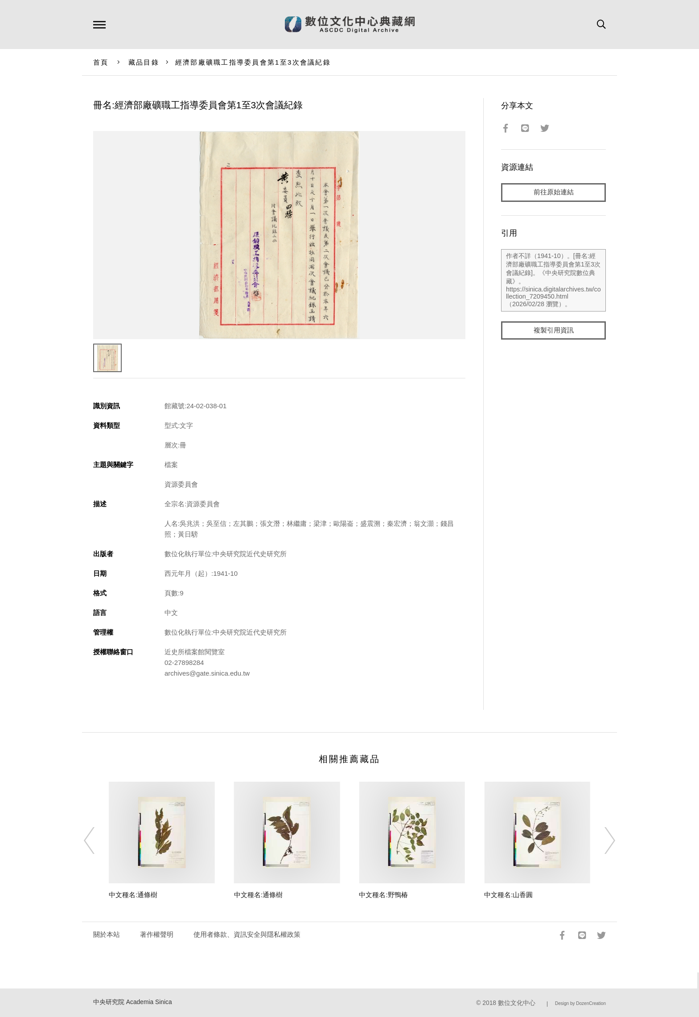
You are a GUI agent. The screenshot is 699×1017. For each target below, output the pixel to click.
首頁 (101, 62)
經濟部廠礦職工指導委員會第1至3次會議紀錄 (253, 62)
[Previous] (97, 840)
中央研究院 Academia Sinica (132, 1002)
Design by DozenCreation (580, 1003)
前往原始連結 (554, 192)
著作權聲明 (156, 934)
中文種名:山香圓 (508, 894)
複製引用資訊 (554, 330)
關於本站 (106, 934)
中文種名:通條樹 (133, 894)
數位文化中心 (516, 1003)
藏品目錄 (143, 62)
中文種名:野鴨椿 (383, 894)
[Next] (602, 840)
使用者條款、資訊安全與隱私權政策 (246, 934)
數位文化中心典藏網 (350, 24)
